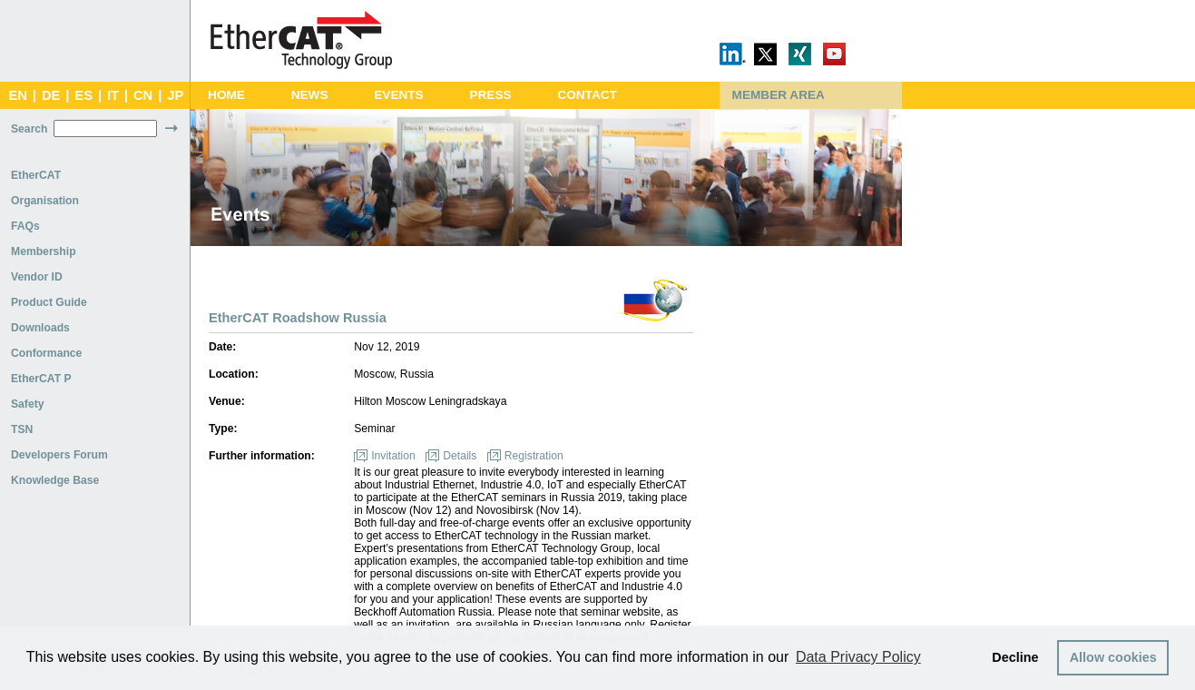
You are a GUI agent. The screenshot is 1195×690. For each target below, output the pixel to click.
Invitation (393, 455)
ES (83, 95)
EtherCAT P (41, 378)
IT (113, 95)
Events (398, 95)
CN (142, 95)
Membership (43, 251)
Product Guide (49, 302)
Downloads (40, 327)
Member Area (778, 95)
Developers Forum (59, 454)
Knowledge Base (55, 480)
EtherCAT (36, 175)
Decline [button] (1015, 657)
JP (175, 95)
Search (29, 129)
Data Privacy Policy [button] (858, 657)
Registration (533, 455)
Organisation (45, 200)
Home (226, 95)
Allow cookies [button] (1113, 657)
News (309, 95)
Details (459, 455)
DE (51, 95)
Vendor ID (37, 277)
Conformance (46, 353)
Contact (587, 95)
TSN (22, 429)
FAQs (25, 226)
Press (490, 95)
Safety (27, 404)
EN (17, 95)
